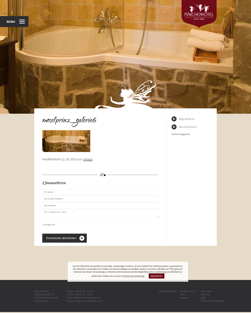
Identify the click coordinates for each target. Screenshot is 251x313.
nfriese (88, 159)
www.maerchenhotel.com (89, 301)
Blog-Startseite (186, 118)
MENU (11, 22)
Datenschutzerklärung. (134, 276)
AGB (203, 298)
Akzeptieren (156, 276)
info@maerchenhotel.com (87, 298)
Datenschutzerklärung (212, 301)
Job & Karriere (187, 292)
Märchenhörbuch (187, 126)
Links (182, 295)
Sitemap (205, 295)
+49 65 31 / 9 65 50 (84, 292)
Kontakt (184, 298)
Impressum (206, 292)
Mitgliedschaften (167, 292)
